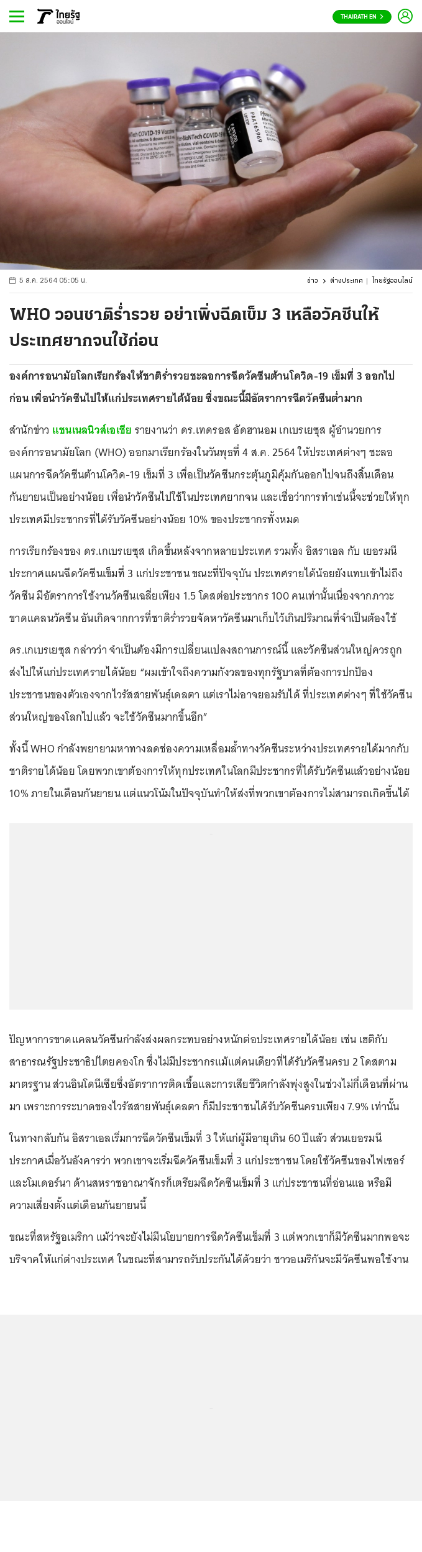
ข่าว (312, 281)
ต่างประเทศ (346, 281)
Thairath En (362, 17)
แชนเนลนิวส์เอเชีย (92, 430)
